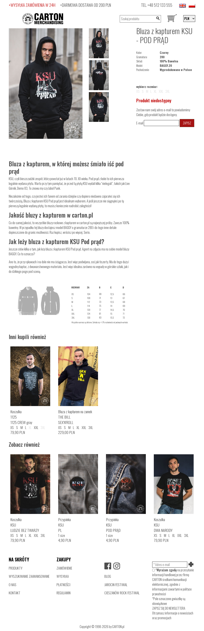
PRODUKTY (15, 568)
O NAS (12, 584)
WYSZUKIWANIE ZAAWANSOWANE (29, 576)
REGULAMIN (64, 592)
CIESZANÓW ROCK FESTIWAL (121, 592)
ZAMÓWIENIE (64, 568)
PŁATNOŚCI (63, 584)
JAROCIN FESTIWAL (115, 584)
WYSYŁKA (63, 576)
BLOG (107, 576)
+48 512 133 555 (159, 5)
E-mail (157, 123)
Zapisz (187, 123)
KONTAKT (14, 592)
